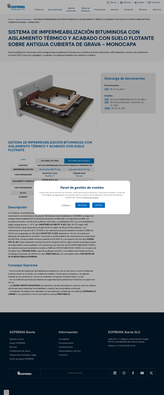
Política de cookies (91, 197)
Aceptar (98, 205)
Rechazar (82, 205)
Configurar (66, 205)
